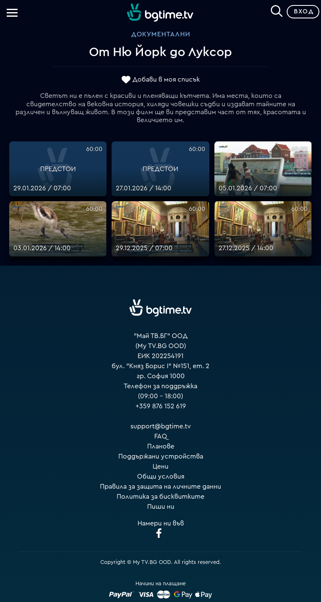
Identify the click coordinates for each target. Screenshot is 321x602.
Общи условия (160, 476)
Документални (160, 34)
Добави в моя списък (166, 79)
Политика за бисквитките (160, 496)
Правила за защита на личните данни (160, 486)
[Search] (277, 10)
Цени (160, 466)
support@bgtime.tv (160, 426)
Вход (303, 11)
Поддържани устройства (160, 456)
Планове (160, 446)
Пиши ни (160, 506)
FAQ (160, 436)
